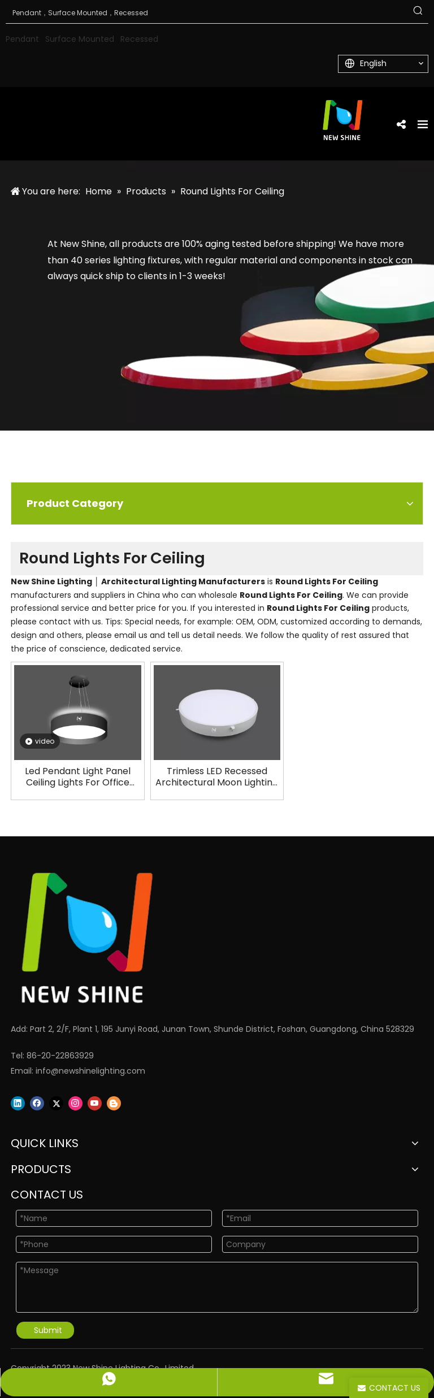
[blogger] (114, 1103)
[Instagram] (75, 1103)
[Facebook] (37, 1103)
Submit (48, 1330)
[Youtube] (95, 1103)
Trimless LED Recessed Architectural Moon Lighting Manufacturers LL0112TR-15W (217, 777)
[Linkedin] (18, 1103)
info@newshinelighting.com (90, 1070)
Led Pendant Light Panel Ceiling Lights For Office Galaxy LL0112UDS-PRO (78, 777)
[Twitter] (56, 1103)
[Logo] (203, 938)
